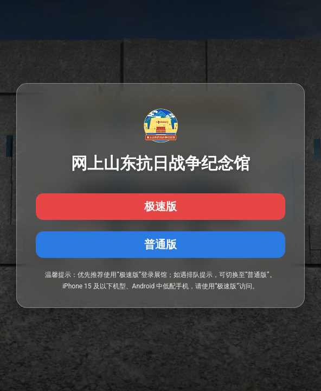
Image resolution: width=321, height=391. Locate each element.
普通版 (160, 244)
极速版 (160, 206)
